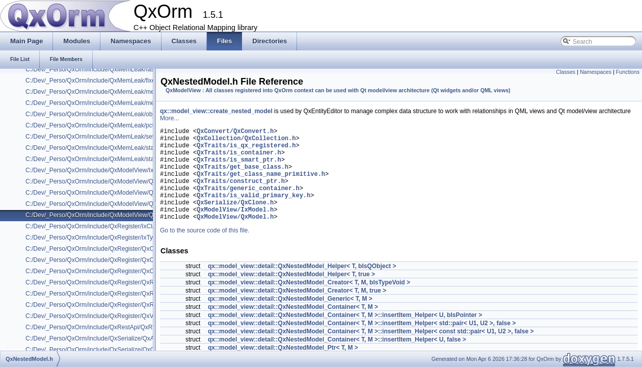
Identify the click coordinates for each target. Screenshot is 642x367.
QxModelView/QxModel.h (235, 236)
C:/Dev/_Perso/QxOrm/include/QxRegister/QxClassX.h (99, 271)
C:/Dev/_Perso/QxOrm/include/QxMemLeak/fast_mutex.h (103, 69)
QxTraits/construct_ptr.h (241, 193)
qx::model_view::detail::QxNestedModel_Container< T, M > (293, 326)
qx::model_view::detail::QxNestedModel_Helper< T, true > (291, 294)
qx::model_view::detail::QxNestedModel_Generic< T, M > (290, 318)
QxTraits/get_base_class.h (242, 175)
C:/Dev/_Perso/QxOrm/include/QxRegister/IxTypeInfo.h (100, 237)
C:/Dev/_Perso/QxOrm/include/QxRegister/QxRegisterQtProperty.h (115, 304)
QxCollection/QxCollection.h (246, 141)
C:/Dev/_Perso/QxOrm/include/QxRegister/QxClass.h (97, 248)
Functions (627, 72)
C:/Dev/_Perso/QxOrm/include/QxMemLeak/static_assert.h (105, 147)
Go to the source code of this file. (204, 250)
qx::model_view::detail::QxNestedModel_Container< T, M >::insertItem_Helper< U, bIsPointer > (345, 334)
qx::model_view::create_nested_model (216, 111)
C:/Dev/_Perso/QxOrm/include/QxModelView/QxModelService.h (112, 203)
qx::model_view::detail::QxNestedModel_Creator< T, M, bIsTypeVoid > (309, 302)
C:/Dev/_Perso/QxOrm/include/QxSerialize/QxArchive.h (100, 338)
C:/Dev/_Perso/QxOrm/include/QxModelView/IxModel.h (100, 170)
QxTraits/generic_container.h (248, 201)
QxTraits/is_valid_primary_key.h (253, 210)
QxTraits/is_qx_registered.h (246, 149)
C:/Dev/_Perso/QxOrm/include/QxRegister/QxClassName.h (105, 260)
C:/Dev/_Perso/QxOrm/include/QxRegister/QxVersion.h (100, 316)
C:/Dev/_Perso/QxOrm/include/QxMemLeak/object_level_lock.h (111, 114)
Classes (565, 72)
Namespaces (595, 72)
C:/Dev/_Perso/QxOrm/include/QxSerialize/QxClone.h (98, 349)
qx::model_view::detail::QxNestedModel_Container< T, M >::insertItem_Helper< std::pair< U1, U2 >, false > (362, 343)
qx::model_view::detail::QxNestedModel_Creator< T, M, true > (297, 310)
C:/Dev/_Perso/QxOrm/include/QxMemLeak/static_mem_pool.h (111, 159)
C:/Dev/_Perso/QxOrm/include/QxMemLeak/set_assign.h (102, 136)
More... (169, 118)
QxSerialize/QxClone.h (235, 219)
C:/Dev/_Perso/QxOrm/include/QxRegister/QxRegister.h (101, 282)
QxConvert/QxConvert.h (235, 132)
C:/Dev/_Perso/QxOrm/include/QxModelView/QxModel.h (101, 181)
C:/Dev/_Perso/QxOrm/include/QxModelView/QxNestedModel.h (111, 215)
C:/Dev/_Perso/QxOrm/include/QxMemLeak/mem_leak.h (102, 91)
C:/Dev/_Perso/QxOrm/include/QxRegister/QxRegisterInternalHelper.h (120, 293)
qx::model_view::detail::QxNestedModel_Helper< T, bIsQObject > (302, 286)
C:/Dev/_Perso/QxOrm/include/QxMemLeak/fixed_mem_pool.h (110, 80)
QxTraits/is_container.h (239, 158)
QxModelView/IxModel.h (235, 227)
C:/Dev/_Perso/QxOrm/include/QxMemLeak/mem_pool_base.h (110, 103)
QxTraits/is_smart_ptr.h (239, 167)
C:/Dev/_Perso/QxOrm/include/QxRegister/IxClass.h (96, 226)
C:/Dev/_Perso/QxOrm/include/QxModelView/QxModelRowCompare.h (120, 192)
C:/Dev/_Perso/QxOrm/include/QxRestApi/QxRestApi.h (100, 327)
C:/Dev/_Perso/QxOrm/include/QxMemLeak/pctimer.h (98, 125)
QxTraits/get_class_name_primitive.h (261, 184)
